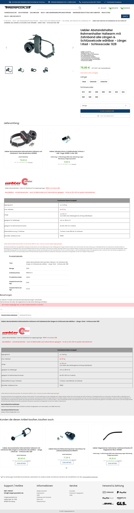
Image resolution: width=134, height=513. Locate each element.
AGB (38, 495)
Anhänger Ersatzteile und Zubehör (86, 13)
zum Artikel (21, 463)
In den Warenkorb (105, 111)
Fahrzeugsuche (10, 13)
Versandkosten (105, 68)
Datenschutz (41, 501)
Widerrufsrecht (42, 491)
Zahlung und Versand (44, 497)
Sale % (125, 16)
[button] (73, 47)
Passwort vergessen (76, 493)
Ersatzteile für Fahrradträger (50, 21)
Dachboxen (34, 13)
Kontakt (72, 491)
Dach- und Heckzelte (12, 16)
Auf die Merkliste (105, 116)
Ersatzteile (106, 13)
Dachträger (23, 13)
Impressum (40, 493)
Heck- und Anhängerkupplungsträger (56, 13)
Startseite (7, 21)
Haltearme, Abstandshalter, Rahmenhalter (76, 21)
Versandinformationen (90, 477)
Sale (71, 495)
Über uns (40, 499)
